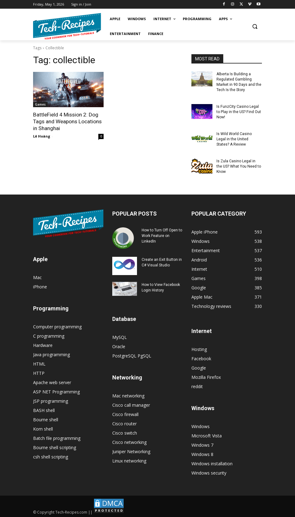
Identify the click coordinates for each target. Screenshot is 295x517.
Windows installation (212, 463)
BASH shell (44, 409)
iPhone (40, 286)
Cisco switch (124, 432)
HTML (39, 363)
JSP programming (50, 400)
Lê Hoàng (41, 136)
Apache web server (52, 381)
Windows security (208, 472)
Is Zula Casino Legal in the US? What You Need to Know (238, 165)
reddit (197, 385)
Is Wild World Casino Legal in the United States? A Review (234, 138)
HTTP (39, 372)
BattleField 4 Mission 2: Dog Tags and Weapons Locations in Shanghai (67, 121)
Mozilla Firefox (206, 376)
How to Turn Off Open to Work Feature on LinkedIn (162, 235)
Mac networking (128, 395)
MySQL (119, 336)
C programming (48, 335)
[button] (254, 26)
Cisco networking (129, 441)
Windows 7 (202, 444)
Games (40, 104)
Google (198, 367)
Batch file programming (56, 437)
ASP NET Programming (56, 391)
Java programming (51, 354)
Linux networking (129, 460)
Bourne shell (45, 419)
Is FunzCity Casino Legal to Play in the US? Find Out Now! (238, 111)
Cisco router (124, 423)
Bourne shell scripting (54, 446)
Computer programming (57, 326)
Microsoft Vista (206, 435)
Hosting (199, 348)
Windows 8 (202, 453)
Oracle (118, 345)
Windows (200, 425)
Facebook (201, 358)
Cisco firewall (125, 413)
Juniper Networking (131, 450)
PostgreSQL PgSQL (131, 355)
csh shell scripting (50, 456)
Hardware (43, 344)
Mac (37, 276)
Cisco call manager (131, 404)
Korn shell (43, 428)
